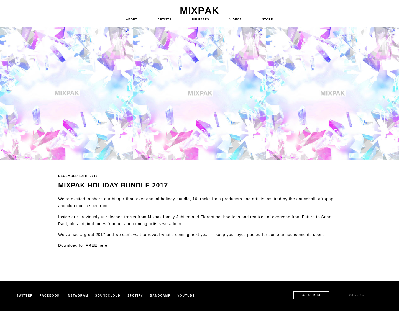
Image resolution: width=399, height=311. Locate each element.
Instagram (77, 295)
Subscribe (311, 295)
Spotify (135, 295)
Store (267, 19)
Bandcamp (160, 295)
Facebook (50, 295)
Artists (165, 19)
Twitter (25, 295)
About (131, 19)
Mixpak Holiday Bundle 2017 (113, 185)
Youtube (186, 295)
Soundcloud (108, 295)
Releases (200, 19)
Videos (235, 19)
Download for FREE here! (83, 245)
